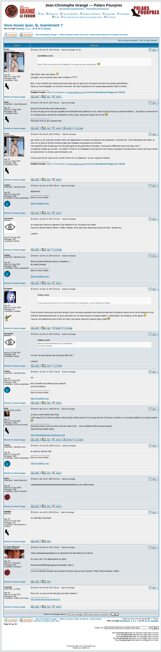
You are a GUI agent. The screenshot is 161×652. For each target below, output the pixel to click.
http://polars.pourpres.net (97, 8)
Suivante (47, 28)
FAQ (41, 14)
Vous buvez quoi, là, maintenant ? (33, 25)
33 (33, 28)
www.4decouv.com (76, 92)
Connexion (110, 17)
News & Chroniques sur (57, 92)
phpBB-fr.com (86, 648)
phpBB (76, 646)
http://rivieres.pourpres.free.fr (72, 8)
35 (39, 28)
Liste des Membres (69, 14)
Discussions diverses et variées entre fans (109, 35)
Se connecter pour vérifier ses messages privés (81, 17)
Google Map (109, 14)
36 (42, 28)
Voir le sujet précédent (127, 40)
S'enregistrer (123, 14)
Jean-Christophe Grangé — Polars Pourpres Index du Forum (61, 35)
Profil (55, 17)
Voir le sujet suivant (148, 40)
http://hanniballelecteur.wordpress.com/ (48, 435)
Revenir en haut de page (14, 97)
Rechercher (52, 14)
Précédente (20, 28)
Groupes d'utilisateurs (90, 14)
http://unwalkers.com (40, 203)
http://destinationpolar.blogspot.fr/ (45, 599)
